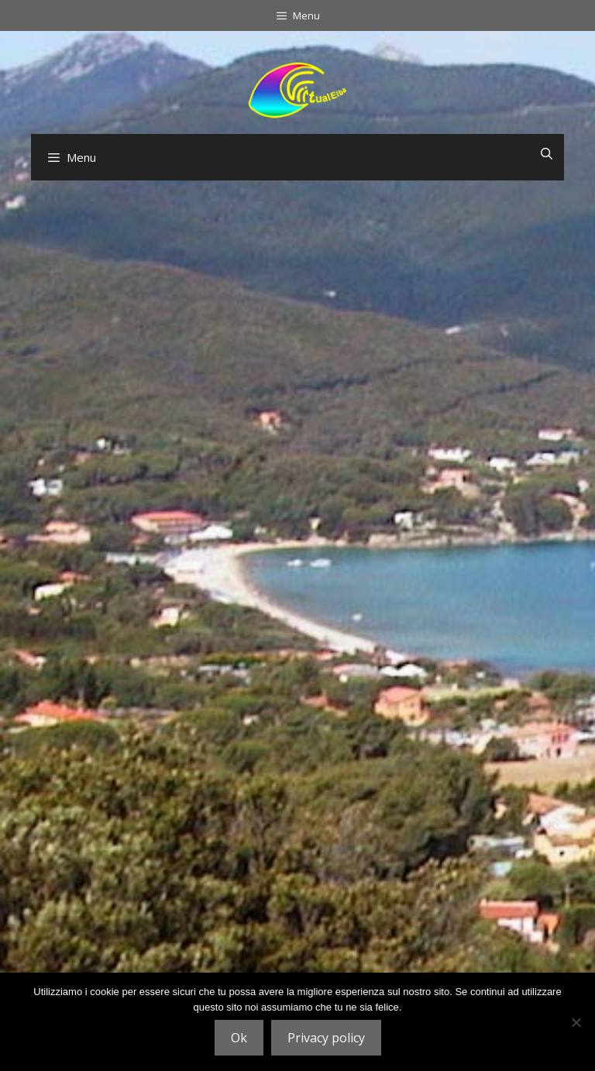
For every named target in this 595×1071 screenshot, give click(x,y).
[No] (575, 1022)
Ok (239, 1037)
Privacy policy (326, 1037)
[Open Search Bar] (546, 153)
